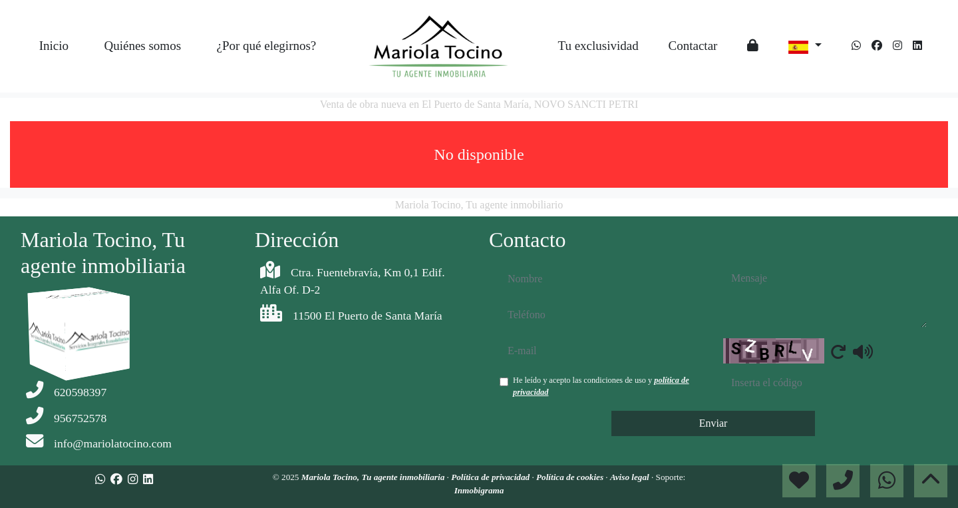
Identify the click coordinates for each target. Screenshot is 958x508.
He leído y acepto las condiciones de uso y (601, 386)
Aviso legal (630, 477)
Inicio (54, 46)
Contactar (693, 46)
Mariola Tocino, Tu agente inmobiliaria (374, 477)
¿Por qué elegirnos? (266, 46)
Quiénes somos (142, 46)
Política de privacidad (491, 477)
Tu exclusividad (598, 46)
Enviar (713, 423)
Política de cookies (570, 477)
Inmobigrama (479, 490)
